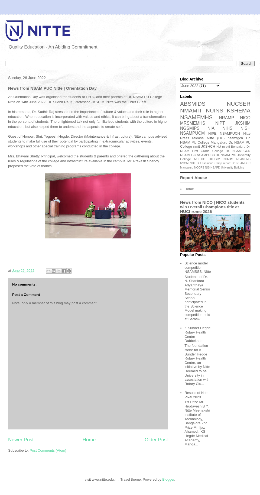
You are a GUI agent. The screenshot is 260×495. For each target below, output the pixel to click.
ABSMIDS (193, 104)
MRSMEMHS (192, 123)
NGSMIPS (190, 128)
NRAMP (226, 117)
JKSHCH (208, 146)
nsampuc (207, 163)
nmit (196, 146)
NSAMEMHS (196, 117)
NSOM (184, 163)
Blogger (168, 479)
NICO (245, 117)
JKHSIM (214, 159)
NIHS (227, 128)
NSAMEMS (243, 159)
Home (89, 439)
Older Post (156, 439)
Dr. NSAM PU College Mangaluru (215, 140)
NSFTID (199, 159)
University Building (232, 167)
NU (218, 146)
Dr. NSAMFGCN (238, 151)
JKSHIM (243, 123)
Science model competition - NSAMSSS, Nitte (197, 267)
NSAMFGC (188, 155)
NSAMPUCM (192, 133)
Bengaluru (238, 146)
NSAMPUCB (206, 155)
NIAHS (228, 159)
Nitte (247, 133)
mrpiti (226, 146)
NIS (207, 167)
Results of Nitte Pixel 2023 (196, 395)
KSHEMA (239, 110)
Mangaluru (186, 167)
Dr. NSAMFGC (241, 163)
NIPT (220, 123)
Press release (192, 138)
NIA (210, 128)
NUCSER (239, 104)
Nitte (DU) (216, 138)
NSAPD (215, 167)
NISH (245, 128)
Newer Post (21, 439)
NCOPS (199, 167)
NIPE (212, 133)
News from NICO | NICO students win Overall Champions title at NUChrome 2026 (212, 207)
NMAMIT (191, 110)
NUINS (214, 110)
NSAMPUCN (230, 133)
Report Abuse (193, 177)
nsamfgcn (235, 138)
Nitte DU (195, 163)
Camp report (222, 163)
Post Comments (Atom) (48, 450)
